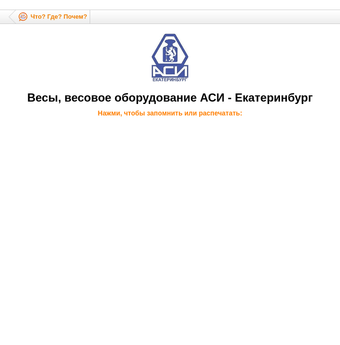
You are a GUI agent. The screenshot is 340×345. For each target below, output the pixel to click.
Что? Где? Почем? (59, 16)
